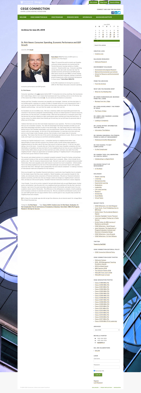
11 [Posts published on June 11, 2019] (102, 32)
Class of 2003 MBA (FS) (102, 291)
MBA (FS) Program (73, 207)
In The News (98, 168)
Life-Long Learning (100, 189)
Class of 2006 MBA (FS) (102, 297)
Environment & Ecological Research (105, 70)
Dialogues (95, 387)
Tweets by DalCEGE (100, 244)
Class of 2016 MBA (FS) (102, 317)
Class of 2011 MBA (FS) (102, 308)
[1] (44, 98)
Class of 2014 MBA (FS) (102, 312)
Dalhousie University (26, 2)
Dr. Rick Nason (32, 205)
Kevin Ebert (54, 57)
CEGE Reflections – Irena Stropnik (105, 234)
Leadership (98, 187)
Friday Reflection (106, 387)
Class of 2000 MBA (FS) (102, 285)
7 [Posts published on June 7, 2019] (114, 30)
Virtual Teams (99, 198)
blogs (38, 2)
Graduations (98, 185)
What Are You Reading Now (103, 91)
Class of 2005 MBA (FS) (102, 295)
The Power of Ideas (100, 111)
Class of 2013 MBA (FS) (102, 310)
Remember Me (99, 371)
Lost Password (98, 383)
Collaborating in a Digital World (104, 159)
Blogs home (103, 2)
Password (97, 364)
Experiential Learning (101, 183)
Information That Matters (102, 130)
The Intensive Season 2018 (103, 270)
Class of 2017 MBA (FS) (102, 319)
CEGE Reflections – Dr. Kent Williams (106, 236)
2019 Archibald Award (101, 266)
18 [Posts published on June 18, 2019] (103, 34)
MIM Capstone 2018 (101, 268)
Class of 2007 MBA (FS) (102, 300)
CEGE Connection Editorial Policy (105, 252)
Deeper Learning (100, 176)
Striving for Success (33, 209)
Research (24, 209)
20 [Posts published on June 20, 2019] (110, 34)
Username (97, 358)
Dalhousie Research (101, 62)
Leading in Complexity (101, 120)
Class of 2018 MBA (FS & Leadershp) (106, 321)
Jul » (99, 40)
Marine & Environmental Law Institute (106, 72)
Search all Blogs (115, 2)
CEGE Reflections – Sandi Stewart (105, 226)
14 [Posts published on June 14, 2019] (114, 32)
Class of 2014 (47, 205)
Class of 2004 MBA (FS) (102, 293)
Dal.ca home (93, 2)
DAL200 (97, 350)
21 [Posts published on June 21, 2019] (114, 34)
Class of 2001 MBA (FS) (102, 287)
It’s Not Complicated (101, 149)
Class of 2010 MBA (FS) (102, 306)
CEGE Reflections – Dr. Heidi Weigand (106, 206)
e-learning (98, 178)
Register (96, 381)
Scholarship (98, 193)
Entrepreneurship (100, 181)
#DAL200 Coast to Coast (102, 275)
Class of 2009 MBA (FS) (102, 304)
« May (95, 40)
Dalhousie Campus (100, 260)
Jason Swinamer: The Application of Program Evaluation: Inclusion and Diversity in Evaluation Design (105, 230)
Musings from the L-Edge (102, 101)
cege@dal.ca (101, 342)
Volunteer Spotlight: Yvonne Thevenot (106, 216)
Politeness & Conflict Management (105, 140)
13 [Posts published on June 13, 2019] (110, 32)
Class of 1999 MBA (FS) (102, 282)
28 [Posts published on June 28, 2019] (114, 36)
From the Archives (100, 84)
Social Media (99, 196)
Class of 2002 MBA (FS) (102, 289)
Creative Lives (56, 205)
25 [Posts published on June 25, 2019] (103, 36)
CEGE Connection (35, 8)
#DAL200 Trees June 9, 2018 (103, 272)
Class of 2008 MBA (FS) (102, 302)
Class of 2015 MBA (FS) (102, 315)
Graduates (73, 205)
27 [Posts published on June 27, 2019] (110, 36)
